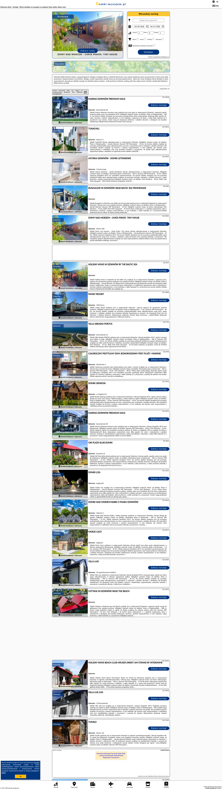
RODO (4, 773)
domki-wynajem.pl (111, 4)
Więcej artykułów (57, 750)
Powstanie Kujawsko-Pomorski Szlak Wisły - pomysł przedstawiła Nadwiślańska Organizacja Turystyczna (111, 756)
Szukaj (148, 52)
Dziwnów (56, 101)
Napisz (219, 788)
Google (36, 763)
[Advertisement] (111, 639)
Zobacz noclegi (158, 105)
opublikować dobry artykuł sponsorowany (158, 776)
